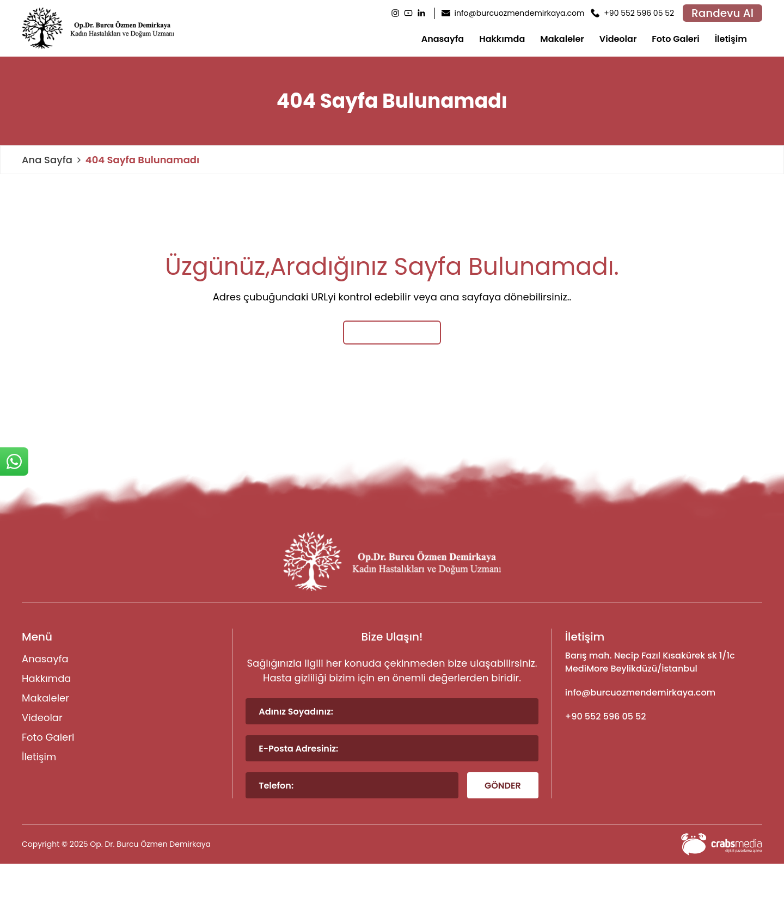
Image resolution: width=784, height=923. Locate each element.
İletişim (731, 39)
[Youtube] (408, 13)
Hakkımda (502, 39)
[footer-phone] (663, 716)
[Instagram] (395, 13)
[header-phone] (632, 13)
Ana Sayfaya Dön (392, 332)
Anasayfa (442, 39)
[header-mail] (513, 13)
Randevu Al (722, 13)
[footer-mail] (663, 692)
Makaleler (562, 39)
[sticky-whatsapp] (14, 461)
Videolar (618, 39)
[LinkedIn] (421, 13)
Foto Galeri (675, 39)
